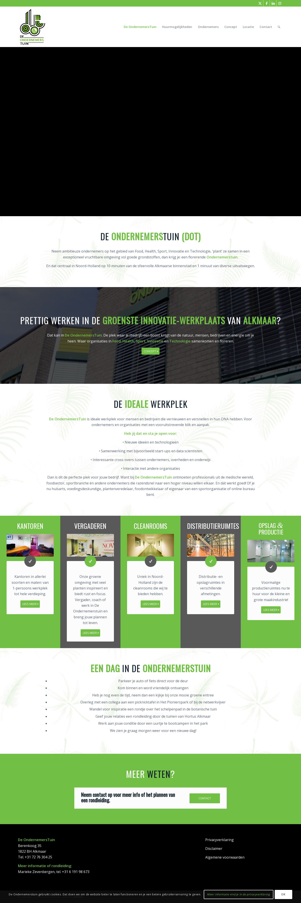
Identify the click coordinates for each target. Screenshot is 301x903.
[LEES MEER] (30, 603)
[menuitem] (140, 27)
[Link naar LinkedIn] (273, 3)
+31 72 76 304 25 (38, 856)
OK (283, 894)
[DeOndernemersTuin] (32, 27)
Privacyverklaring (219, 839)
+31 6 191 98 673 (75, 871)
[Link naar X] (260, 3)
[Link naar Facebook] (266, 3)
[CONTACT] (204, 798)
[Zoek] (279, 27)
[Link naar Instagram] (279, 3)
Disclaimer (213, 848)
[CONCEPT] (150, 351)
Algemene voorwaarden (224, 857)
